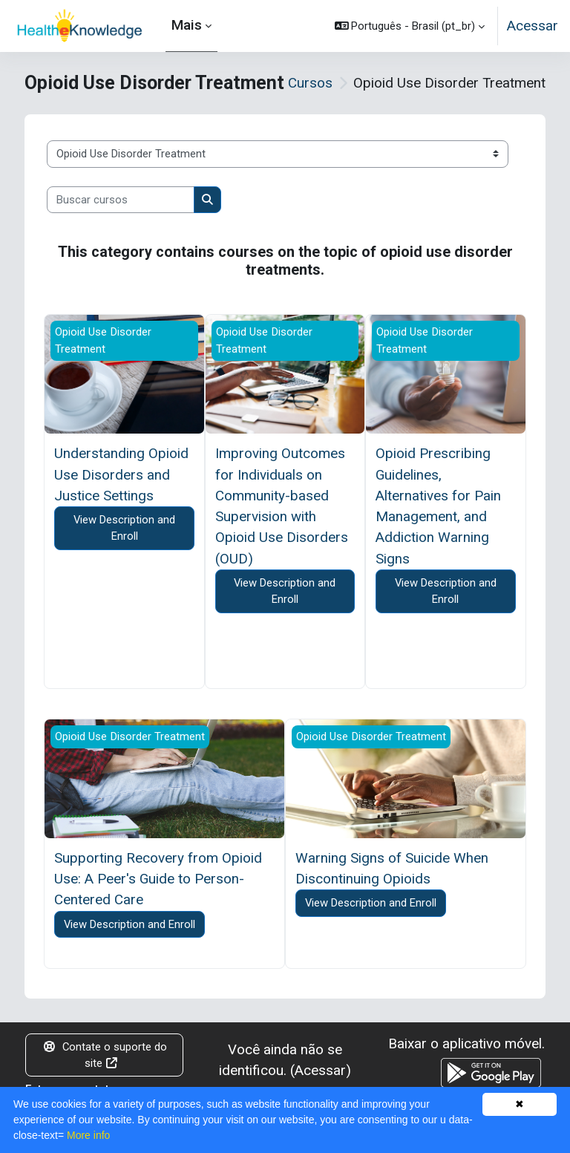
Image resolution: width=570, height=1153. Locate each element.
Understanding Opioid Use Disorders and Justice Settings (121, 474)
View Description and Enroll (124, 528)
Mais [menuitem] (186, 24)
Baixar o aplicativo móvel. (466, 1043)
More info (88, 1135)
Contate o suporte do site (104, 1055)
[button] (410, 26)
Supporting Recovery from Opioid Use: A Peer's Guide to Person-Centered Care (158, 879)
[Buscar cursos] (120, 199)
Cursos (310, 82)
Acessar (532, 25)
